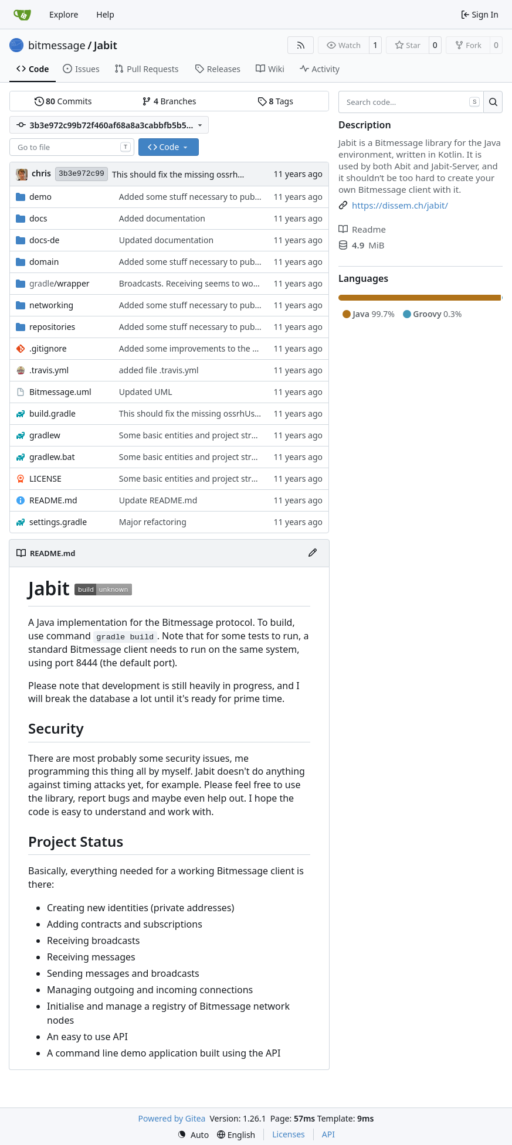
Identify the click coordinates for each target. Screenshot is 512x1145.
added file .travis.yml (159, 370)
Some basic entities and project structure (197, 435)
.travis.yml (49, 370)
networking (51, 305)
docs (38, 218)
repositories (52, 326)
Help (105, 14)
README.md (53, 500)
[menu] (193, 1134)
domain (44, 261)
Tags (275, 101)
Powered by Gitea (172, 1118)
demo (40, 196)
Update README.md (158, 500)
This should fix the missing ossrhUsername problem (212, 174)
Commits (63, 101)
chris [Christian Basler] (41, 173)
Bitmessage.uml (60, 391)
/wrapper (59, 283)
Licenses (288, 1134)
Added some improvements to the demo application (219, 348)
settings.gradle (58, 521)
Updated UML (145, 391)
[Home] (22, 14)
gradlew (44, 435)
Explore (63, 14)
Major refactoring (153, 521)
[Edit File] (312, 553)
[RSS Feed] (300, 45)
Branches (169, 101)
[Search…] (493, 102)
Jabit (105, 45)
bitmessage (57, 45)
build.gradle (52, 413)
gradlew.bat (52, 456)
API (328, 1134)
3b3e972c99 (81, 173)
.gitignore (48, 348)
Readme (362, 229)
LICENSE (45, 478)
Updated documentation (166, 240)
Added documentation (162, 218)
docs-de (44, 240)
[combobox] (71, 147)
